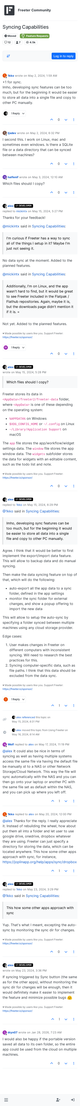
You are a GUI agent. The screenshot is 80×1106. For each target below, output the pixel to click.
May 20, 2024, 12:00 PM (55, 814)
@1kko (8, 511)
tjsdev (12, 133)
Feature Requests (35, 35)
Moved (10, 35)
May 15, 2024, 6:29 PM (42, 504)
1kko (11, 75)
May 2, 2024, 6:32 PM (45, 133)
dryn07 (12, 1032)
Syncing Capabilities (48, 226)
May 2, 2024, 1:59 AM (42, 75)
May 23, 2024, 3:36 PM (31, 970)
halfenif (13, 177)
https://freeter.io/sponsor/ (17, 337)
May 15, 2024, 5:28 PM (31, 372)
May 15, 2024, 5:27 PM (47, 211)
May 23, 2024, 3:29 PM (42, 889)
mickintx (21, 211)
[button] (6, 1100)
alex (10, 205)
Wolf (11, 744)
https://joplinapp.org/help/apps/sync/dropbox (40, 862)
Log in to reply (64, 56)
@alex (7, 751)
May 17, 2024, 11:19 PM (54, 744)
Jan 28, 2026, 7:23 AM (46, 1032)
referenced (28, 717)
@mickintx (11, 226)
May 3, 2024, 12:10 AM (47, 177)
